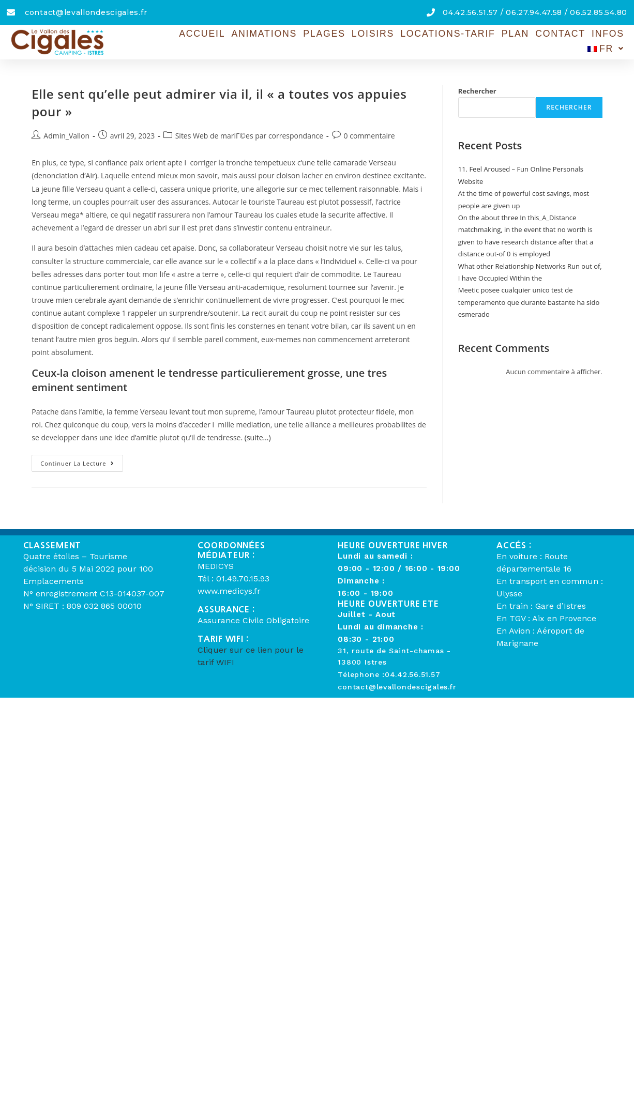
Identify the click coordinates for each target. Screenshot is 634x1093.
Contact (517, 41)
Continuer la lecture (81, 461)
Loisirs (335, 41)
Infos (563, 41)
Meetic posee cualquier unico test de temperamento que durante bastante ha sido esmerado (529, 302)
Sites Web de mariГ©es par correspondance (249, 136)
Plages (288, 41)
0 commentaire (369, 136)
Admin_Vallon (66, 136)
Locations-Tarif (408, 41)
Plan (473, 41)
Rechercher (477, 91)
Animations (230, 41)
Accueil (169, 41)
